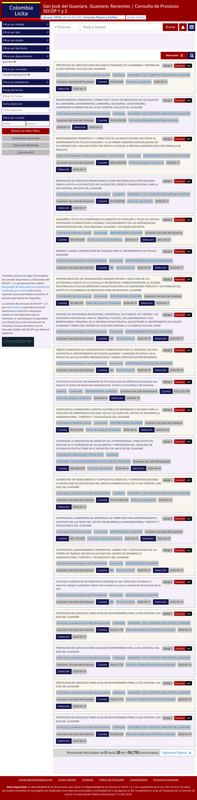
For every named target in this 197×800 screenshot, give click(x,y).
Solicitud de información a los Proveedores (82, 260)
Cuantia (102, 81)
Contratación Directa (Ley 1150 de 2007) (80, 454)
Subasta (61, 391)
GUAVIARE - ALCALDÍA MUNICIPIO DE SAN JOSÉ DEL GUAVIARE (93, 461)
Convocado (133, 155)
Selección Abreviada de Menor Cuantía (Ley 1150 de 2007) (90, 155)
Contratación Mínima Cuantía (74, 232)
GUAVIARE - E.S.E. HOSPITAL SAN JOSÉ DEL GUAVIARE (159, 75)
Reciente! (180, 65)
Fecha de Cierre (125, 267)
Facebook (87, 779)
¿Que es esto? (25, 152)
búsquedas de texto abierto (18, 286)
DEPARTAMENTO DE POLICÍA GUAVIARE (167, 155)
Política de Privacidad (111, 779)
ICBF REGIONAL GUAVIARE (125, 296)
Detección (172, 55)
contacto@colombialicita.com (35, 779)
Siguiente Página (177, 752)
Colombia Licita (21, 10)
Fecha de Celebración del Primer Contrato (153, 120)
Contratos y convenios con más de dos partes (83, 75)
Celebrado (119, 113)
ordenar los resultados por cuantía (25, 288)
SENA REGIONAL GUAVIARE (126, 232)
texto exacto (14, 307)
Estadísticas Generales (26, 138)
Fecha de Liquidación (138, 81)
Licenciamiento (138, 779)
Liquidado (119, 75)
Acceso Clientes (67, 779)
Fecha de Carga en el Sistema (146, 162)
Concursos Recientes (25, 145)
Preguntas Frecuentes (166, 779)
